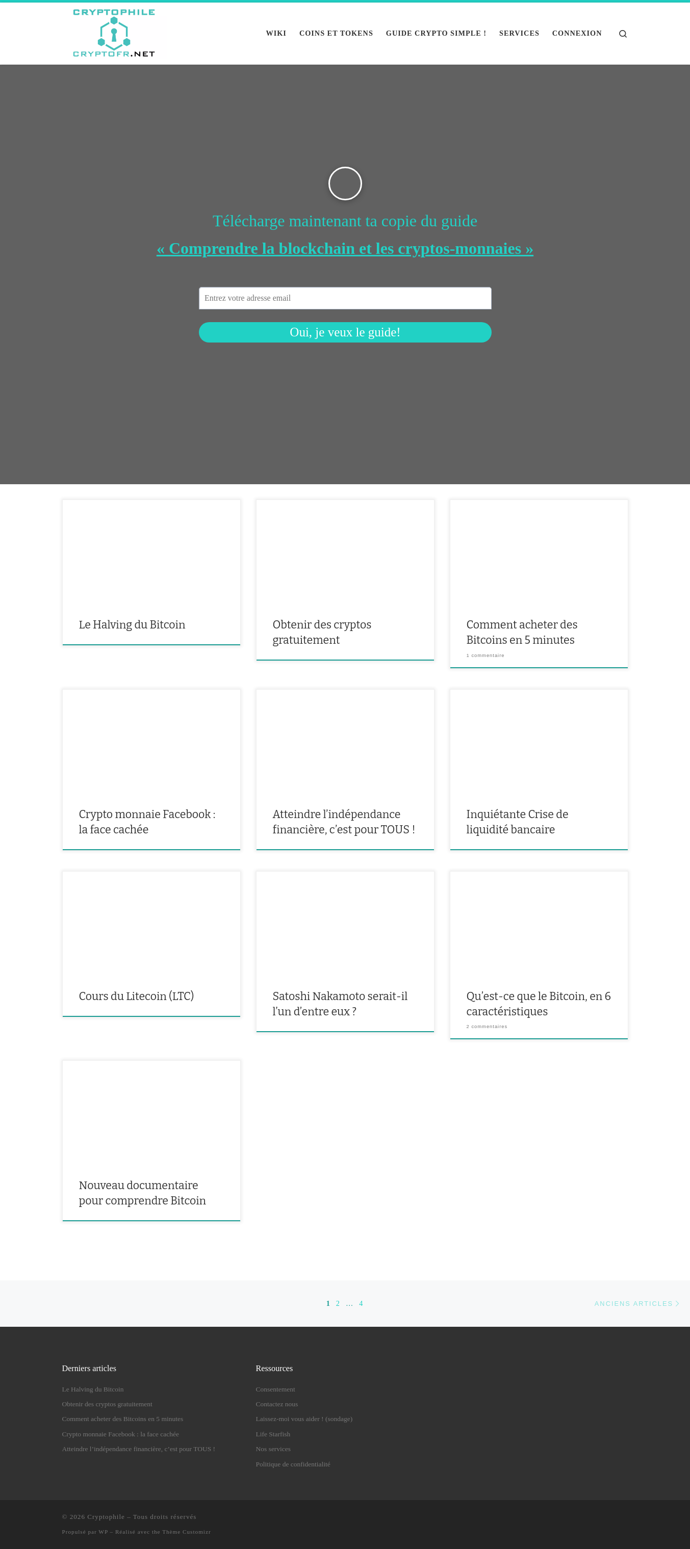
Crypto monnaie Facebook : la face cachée (120, 1434)
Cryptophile (106, 1516)
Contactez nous (277, 1404)
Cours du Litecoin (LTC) (136, 996)
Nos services (273, 1449)
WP (103, 1532)
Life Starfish (273, 1434)
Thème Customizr (186, 1532)
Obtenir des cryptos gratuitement (107, 1404)
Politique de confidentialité (293, 1464)
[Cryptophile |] (115, 32)
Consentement (275, 1389)
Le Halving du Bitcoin (132, 625)
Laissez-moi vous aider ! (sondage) (304, 1419)
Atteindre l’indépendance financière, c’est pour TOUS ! (139, 1449)
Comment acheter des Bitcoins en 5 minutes (123, 1419)
